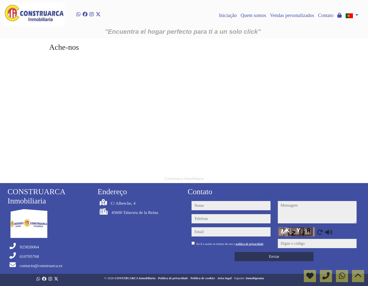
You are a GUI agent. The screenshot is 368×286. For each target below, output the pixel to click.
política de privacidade (249, 244)
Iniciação (228, 15)
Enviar (274, 256)
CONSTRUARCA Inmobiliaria (135, 278)
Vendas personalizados (292, 15)
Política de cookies (203, 278)
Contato (325, 15)
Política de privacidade (173, 278)
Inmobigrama (255, 278)
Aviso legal (224, 278)
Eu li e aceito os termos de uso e (229, 244)
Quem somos (253, 15)
